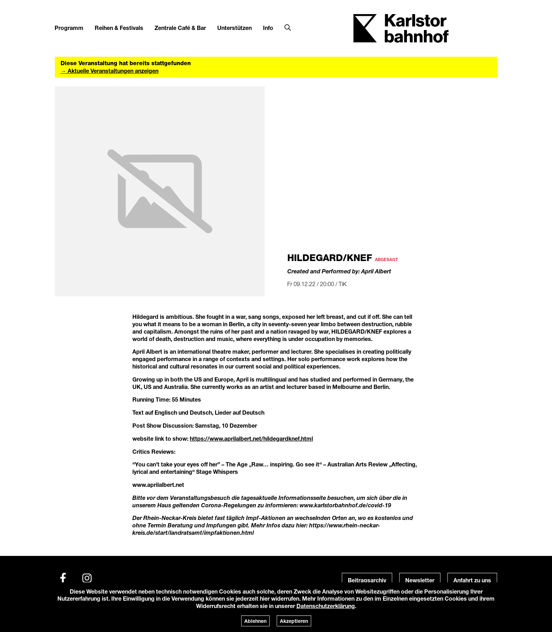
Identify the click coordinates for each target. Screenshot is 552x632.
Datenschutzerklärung (325, 605)
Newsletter (419, 580)
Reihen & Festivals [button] (119, 27)
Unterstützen (234, 27)
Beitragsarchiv (367, 580)
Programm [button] (69, 27)
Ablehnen (255, 621)
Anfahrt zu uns (472, 580)
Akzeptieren (294, 621)
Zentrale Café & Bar (180, 27)
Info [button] (268, 27)
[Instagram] (87, 578)
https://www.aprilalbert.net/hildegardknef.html (251, 438)
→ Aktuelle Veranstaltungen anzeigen (109, 70)
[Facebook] (63, 578)
